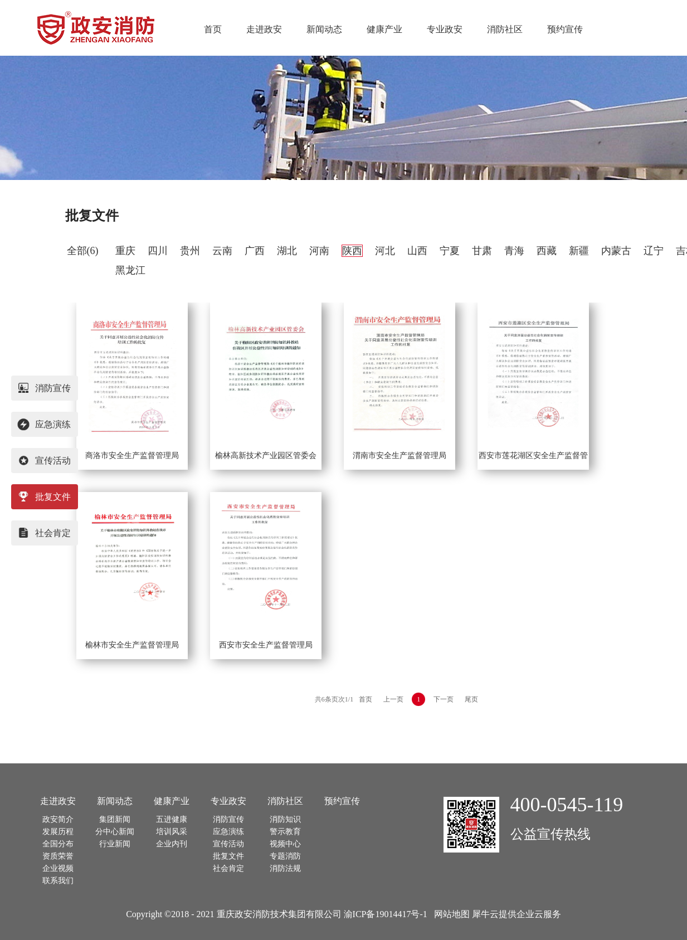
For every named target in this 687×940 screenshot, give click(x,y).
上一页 (393, 699)
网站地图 (450, 914)
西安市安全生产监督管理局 (266, 645)
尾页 (471, 699)
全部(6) (83, 250)
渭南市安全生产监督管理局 (399, 455)
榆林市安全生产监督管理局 (132, 645)
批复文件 (92, 215)
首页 (213, 29)
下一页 (443, 699)
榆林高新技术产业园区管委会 (265, 455)
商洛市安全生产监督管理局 (132, 455)
